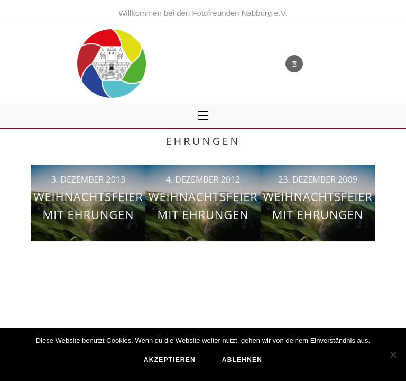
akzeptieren (170, 360)
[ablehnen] (392, 354)
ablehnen (242, 360)
